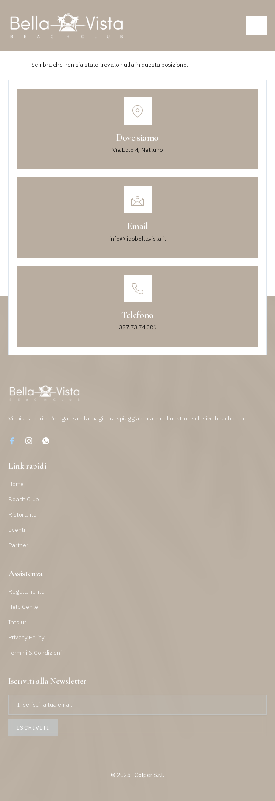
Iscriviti (33, 727)
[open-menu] (256, 25)
